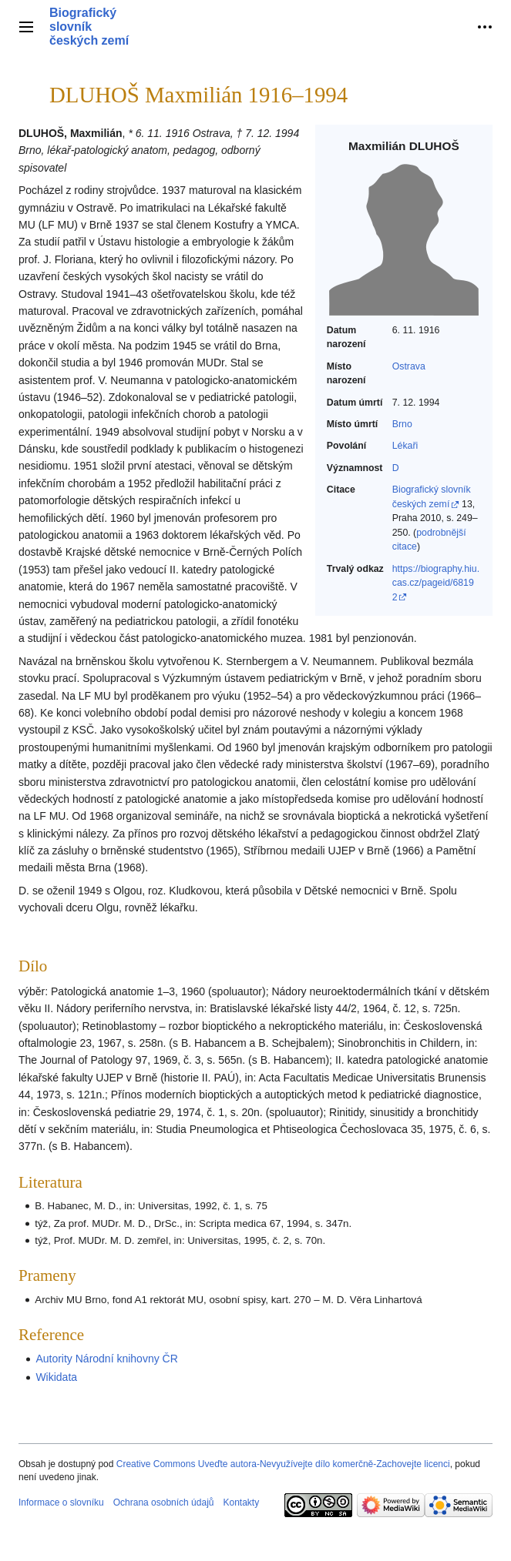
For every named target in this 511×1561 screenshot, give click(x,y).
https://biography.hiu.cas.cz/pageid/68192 (435, 583)
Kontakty (241, 1502)
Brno (402, 424)
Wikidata (56, 1377)
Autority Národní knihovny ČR (106, 1358)
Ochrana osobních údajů (163, 1502)
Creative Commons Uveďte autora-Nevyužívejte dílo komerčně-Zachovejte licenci (283, 1464)
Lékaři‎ (405, 445)
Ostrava (408, 366)
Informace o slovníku (61, 1502)
